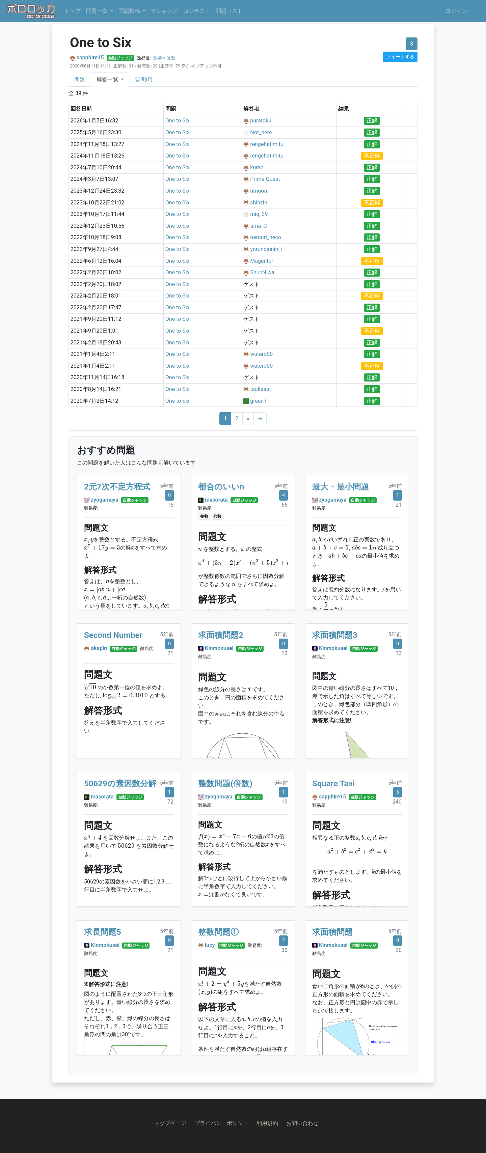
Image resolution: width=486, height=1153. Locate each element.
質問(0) (144, 79)
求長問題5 (102, 932)
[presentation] (88, 540)
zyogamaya (104, 500)
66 (284, 505)
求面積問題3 (334, 635)
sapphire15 (90, 57)
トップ (72, 11)
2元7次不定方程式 (117, 486)
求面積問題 (332, 932)
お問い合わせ (302, 1123)
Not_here (261, 132)
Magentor (261, 261)
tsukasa (259, 389)
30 (284, 950)
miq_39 (259, 214)
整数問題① (218, 932)
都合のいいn (221, 486)
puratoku (260, 120)
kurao (257, 167)
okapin (99, 648)
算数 (171, 57)
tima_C (258, 226)
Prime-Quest (265, 179)
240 (397, 801)
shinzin (258, 202)
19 (284, 801)
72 (170, 801)
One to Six (177, 120)
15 (170, 505)
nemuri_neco (265, 237)
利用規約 (267, 1123)
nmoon (258, 191)
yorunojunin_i (266, 249)
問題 (79, 79)
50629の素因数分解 (120, 783)
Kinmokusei (219, 648)
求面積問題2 (220, 635)
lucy (210, 945)
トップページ (170, 1123)
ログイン (456, 11)
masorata (216, 500)
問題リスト (229, 11)
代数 (217, 516)
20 (399, 950)
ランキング (164, 11)
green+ (258, 401)
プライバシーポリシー (221, 1123)
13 (284, 653)
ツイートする (400, 56)
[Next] (248, 418)
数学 (157, 57)
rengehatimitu (267, 144)
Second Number (113, 635)
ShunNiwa (262, 272)
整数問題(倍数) (225, 783)
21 (399, 505)
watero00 (261, 354)
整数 (204, 516)
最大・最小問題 (340, 486)
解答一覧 (108, 79)
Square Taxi (333, 783)
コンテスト (196, 11)
